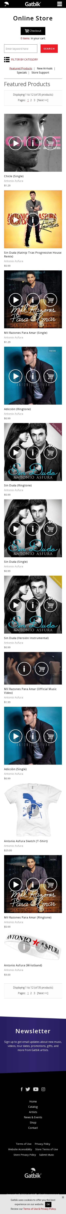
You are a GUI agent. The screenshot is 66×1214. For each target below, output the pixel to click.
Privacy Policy (42, 1143)
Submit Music (46, 1154)
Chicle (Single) (14, 176)
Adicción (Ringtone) (17, 409)
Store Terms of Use (46, 1149)
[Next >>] (42, 100)
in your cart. (33, 38)
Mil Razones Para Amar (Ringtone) (28, 917)
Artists (33, 1112)
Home (33, 1101)
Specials (22, 72)
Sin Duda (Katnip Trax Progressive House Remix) (33, 254)
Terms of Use (24, 1143)
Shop (33, 1122)
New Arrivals (45, 68)
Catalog (33, 1107)
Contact (33, 1128)
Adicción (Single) (15, 769)
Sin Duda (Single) (16, 561)
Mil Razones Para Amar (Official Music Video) (30, 691)
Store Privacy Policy (25, 1154)
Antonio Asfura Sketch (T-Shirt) (26, 841)
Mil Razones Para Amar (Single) (25, 333)
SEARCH (49, 48)
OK (48, 1204)
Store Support (40, 72)
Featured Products (21, 68)
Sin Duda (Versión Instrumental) (26, 638)
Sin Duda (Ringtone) (18, 485)
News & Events (33, 1117)
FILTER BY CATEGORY (24, 59)
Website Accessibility (20, 1149)
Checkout (33, 31)
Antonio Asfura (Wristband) (23, 965)
